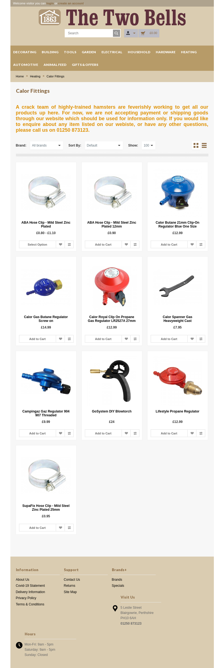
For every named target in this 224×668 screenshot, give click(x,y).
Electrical (111, 52)
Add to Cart (103, 244)
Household (139, 52)
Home (20, 76)
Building (50, 52)
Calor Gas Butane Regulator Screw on (46, 319)
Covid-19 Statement (30, 586)
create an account (71, 3)
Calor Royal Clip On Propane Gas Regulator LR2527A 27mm (111, 319)
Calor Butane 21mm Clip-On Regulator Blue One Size (177, 224)
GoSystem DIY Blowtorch (111, 411)
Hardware (165, 52)
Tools (70, 52)
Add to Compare (69, 244)
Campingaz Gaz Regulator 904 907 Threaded (45, 413)
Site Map (70, 592)
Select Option (37, 244)
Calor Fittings (55, 76)
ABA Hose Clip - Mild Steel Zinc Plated (45, 224)
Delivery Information (30, 592)
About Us (22, 580)
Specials (118, 586)
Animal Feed (55, 65)
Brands (117, 580)
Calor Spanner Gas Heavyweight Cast (177, 319)
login (50, 3)
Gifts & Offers (85, 65)
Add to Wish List (60, 244)
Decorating (24, 52)
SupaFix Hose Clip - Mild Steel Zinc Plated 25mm (45, 508)
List (204, 145)
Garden (89, 52)
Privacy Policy (26, 598)
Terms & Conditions (30, 604)
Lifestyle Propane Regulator (177, 411)
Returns (69, 586)
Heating (189, 52)
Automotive (25, 65)
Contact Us (72, 580)
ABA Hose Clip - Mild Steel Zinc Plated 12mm (111, 224)
